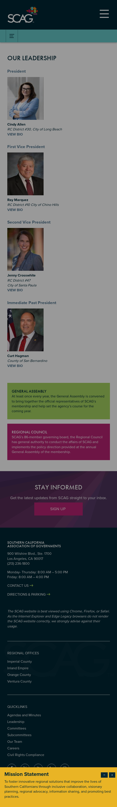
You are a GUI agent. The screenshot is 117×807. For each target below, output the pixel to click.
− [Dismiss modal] (104, 775)
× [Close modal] (112, 775)
